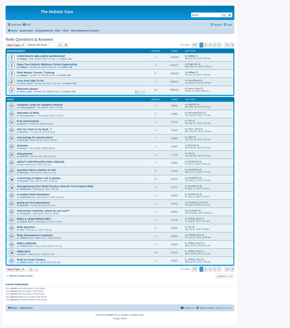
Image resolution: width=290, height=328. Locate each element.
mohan (23, 59)
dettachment (24, 153)
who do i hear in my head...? (34, 129)
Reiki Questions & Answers (29, 39)
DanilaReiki (193, 161)
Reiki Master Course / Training (35, 72)
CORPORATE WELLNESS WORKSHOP (41, 56)
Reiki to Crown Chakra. (31, 259)
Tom (190, 121)
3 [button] (210, 45)
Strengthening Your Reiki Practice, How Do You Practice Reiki (55, 186)
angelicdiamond (27, 197)
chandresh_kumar (196, 202)
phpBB (110, 315)
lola (21, 164)
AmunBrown (194, 80)
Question (22, 145)
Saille (190, 137)
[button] (195, 45)
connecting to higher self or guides (39, 178)
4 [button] (214, 45)
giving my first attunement (33, 202)
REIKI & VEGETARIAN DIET (34, 218)
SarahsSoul (25, 189)
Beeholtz (24, 132)
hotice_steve (26, 83)
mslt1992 (192, 104)
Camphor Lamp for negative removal (39, 104)
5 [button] (219, 45)
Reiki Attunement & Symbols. (35, 235)
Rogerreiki (193, 64)
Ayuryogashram (27, 115)
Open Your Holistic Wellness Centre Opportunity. (47, 64)
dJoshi (23, 254)
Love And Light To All (30, 80)
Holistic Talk (66, 59)
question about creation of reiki (36, 169)
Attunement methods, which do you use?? (43, 210)
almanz (23, 148)
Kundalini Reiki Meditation (33, 194)
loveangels (25, 213)
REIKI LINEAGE (26, 243)
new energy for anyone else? (35, 137)
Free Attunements (28, 121)
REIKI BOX (23, 251)
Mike (22, 230)
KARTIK (24, 156)
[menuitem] (27, 24)
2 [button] (205, 45)
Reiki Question (26, 227)
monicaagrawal (27, 107)
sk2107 (23, 124)
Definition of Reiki (28, 112)
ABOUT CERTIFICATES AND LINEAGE (41, 161)
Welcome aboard (27, 88)
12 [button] (227, 45)
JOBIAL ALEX (26, 221)
